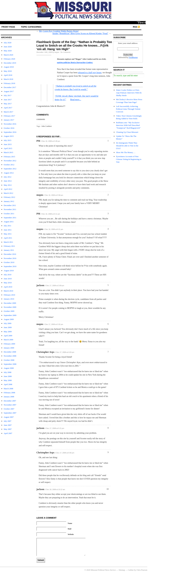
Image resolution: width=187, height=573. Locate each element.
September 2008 (10, 364)
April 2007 (8, 433)
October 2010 (9, 262)
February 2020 (9, 59)
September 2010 (10, 266)
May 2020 (8, 51)
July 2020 (7, 42)
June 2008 (8, 376)
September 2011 (10, 217)
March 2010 (8, 291)
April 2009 (8, 335)
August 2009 (9, 319)
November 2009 (10, 307)
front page (8, 27)
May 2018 (8, 71)
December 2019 (10, 63)
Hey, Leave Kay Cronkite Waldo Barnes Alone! (59, 31)
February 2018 (9, 83)
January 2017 (9, 120)
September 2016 (10, 132)
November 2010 (10, 258)
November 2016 (10, 124)
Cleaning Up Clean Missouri (127, 132)
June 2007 (8, 425)
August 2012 (9, 173)
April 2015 (8, 148)
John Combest (47, 126)
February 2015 (9, 156)
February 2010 (9, 295)
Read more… (75, 99)
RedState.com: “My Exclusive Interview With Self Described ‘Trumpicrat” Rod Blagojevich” (128, 125)
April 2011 (8, 238)
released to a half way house (89, 72)
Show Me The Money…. (125, 152)
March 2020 (8, 55)
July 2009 (7, 323)
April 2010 (8, 287)
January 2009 (9, 348)
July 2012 (7, 177)
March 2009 (8, 339)
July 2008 (7, 372)
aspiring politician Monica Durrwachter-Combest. (75, 63)
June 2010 (8, 278)
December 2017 (10, 87)
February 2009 (9, 344)
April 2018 (8, 75)
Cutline (131, 570)
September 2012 (10, 169)
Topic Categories (31, 27)
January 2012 (9, 201)
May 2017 (8, 103)
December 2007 (10, 401)
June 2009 (8, 327)
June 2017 (8, 99)
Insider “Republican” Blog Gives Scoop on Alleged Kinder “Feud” (80, 33)
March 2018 (8, 79)
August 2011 (9, 221)
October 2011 (9, 213)
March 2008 (8, 388)
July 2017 (7, 95)
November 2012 (10, 160)
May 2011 (8, 234)
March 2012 (8, 193)
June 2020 (8, 46)
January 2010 (9, 299)
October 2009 (9, 311)
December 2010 (10, 254)
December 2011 (10, 205)
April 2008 (8, 384)
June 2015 (8, 144)
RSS (135, 27)
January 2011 (9, 250)
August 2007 (9, 417)
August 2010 (9, 270)
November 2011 (10, 209)
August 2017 (9, 91)
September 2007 (10, 413)
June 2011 (8, 230)
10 (108, 489)
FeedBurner (133, 57)
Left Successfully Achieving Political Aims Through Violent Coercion (128, 109)
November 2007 (10, 405)
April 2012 (8, 189)
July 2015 (7, 140)
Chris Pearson (141, 570)
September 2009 (10, 315)
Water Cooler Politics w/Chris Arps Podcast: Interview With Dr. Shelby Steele (129, 93)
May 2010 (8, 283)
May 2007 (8, 429)
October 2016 (9, 128)
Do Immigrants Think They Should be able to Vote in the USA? (127, 145)
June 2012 (8, 181)
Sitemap (122, 570)
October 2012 (9, 165)
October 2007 (9, 409)
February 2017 (9, 116)
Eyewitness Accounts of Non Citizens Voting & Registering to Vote (128, 159)
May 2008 (8, 380)
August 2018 (9, 67)
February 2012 (9, 197)
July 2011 (7, 226)
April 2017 (8, 108)
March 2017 (8, 112)
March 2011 (8, 242)
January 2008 (9, 396)
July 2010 (7, 274)
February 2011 (9, 246)
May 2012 (8, 185)
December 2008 (10, 352)
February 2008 (9, 392)
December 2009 (10, 303)
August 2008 (9, 368)
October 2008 (9, 360)
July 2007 (7, 421)
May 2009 (8, 331)
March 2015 (8, 152)
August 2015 (9, 136)
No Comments (65, 52)
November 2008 (10, 356)
